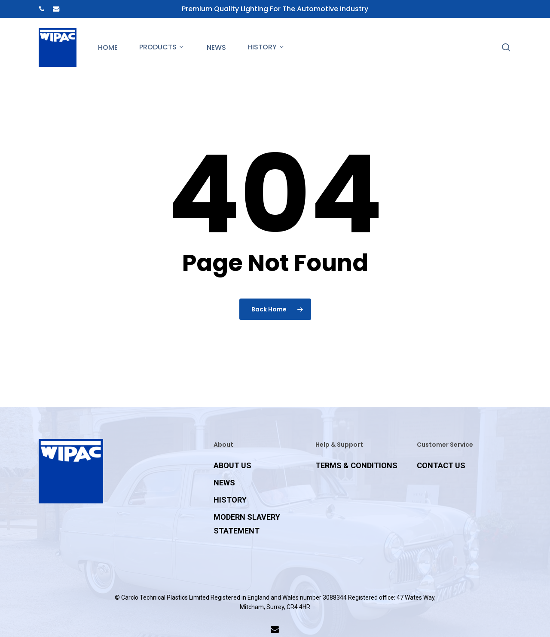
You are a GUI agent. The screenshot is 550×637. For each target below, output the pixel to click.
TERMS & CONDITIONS (356, 465)
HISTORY (230, 499)
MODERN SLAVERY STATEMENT (247, 523)
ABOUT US (232, 465)
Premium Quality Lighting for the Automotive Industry (275, 9)
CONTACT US (441, 465)
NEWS (224, 482)
